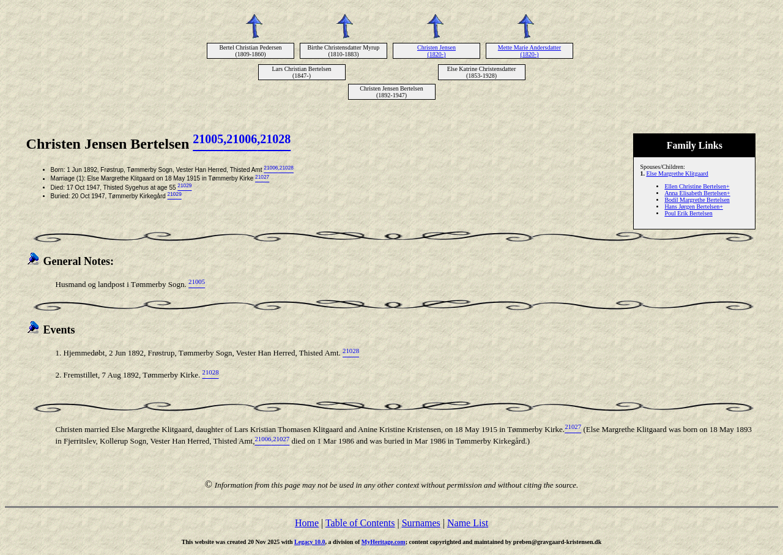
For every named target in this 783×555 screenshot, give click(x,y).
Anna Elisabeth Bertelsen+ (697, 193)
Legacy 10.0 (309, 541)
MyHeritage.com (384, 541)
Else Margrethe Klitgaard (677, 173)
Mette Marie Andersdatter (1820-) (529, 51)
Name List (467, 523)
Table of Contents (360, 523)
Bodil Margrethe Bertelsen (696, 199)
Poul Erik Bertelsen (688, 213)
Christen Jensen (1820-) (436, 51)
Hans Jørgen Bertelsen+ (693, 206)
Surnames (421, 523)
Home (307, 523)
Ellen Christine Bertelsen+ (696, 186)
